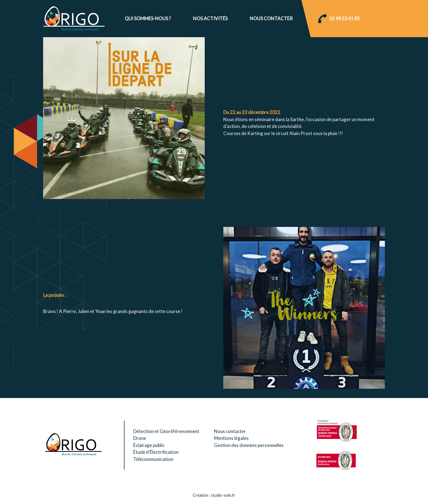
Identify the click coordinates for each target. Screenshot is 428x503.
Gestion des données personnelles (249, 445)
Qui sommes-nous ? (148, 18)
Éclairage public (149, 445)
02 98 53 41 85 (344, 18)
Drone (139, 438)
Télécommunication (153, 459)
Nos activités (210, 18)
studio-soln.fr (223, 495)
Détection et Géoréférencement (166, 431)
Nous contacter (271, 18)
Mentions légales (231, 438)
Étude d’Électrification (156, 452)
